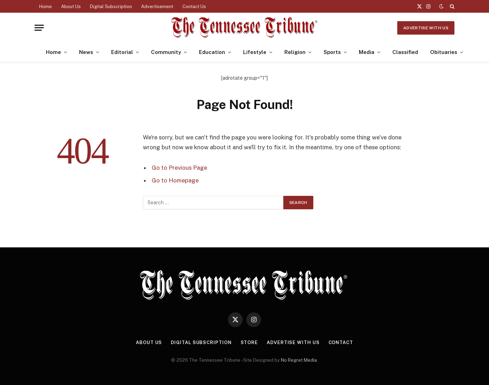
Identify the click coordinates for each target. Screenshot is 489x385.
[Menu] (39, 28)
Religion (295, 52)
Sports (332, 52)
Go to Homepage (175, 180)
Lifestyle (254, 52)
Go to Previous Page (179, 167)
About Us (71, 6)
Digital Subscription (111, 6)
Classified (405, 52)
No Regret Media (299, 360)
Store (249, 342)
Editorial (122, 52)
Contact (340, 342)
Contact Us (194, 6)
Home (45, 6)
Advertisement (157, 6)
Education (212, 52)
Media (366, 52)
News (86, 52)
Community (166, 52)
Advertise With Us (425, 27)
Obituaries (443, 52)
